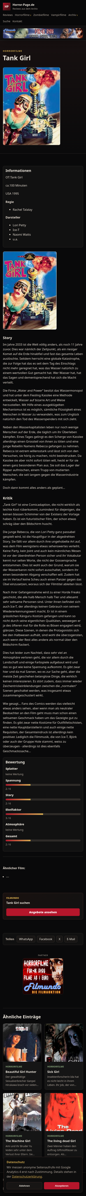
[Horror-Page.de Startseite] (22, 7)
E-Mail (71, 939)
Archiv (72, 15)
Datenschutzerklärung (27, 1176)
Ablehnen (24, 1185)
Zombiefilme (41, 15)
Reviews (8, 15)
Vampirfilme (58, 15)
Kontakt (17, 21)
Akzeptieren (61, 1185)
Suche (6, 21)
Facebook (45, 939)
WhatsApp (26, 939)
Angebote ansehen (43, 912)
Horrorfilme (22, 15)
